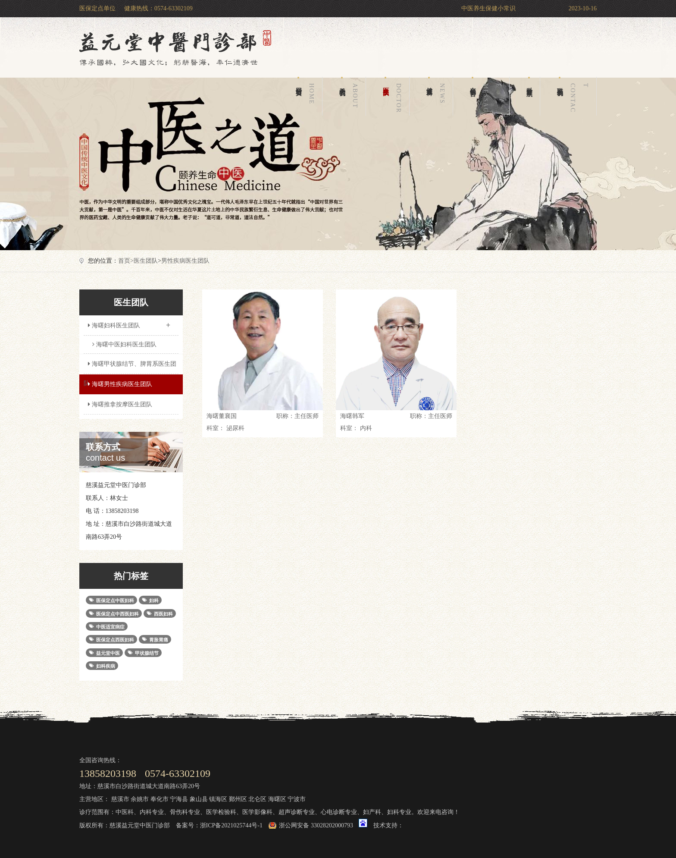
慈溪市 (120, 799)
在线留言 (487, 96)
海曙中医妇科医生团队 (124, 344)
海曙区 (277, 799)
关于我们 (350, 96)
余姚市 (140, 799)
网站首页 (306, 96)
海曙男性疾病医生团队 (119, 384)
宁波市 (297, 799)
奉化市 (159, 799)
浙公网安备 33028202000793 (316, 825)
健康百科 (437, 96)
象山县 (199, 799)
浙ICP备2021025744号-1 (231, 825)
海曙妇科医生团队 (129, 323)
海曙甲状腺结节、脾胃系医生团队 (130, 367)
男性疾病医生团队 (185, 261)
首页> (126, 261)
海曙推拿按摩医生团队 (119, 404)
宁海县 (179, 799)
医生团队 (393, 96)
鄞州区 (238, 799)
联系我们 (574, 96)
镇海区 (218, 799)
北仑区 (257, 799)
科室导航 (529, 81)
